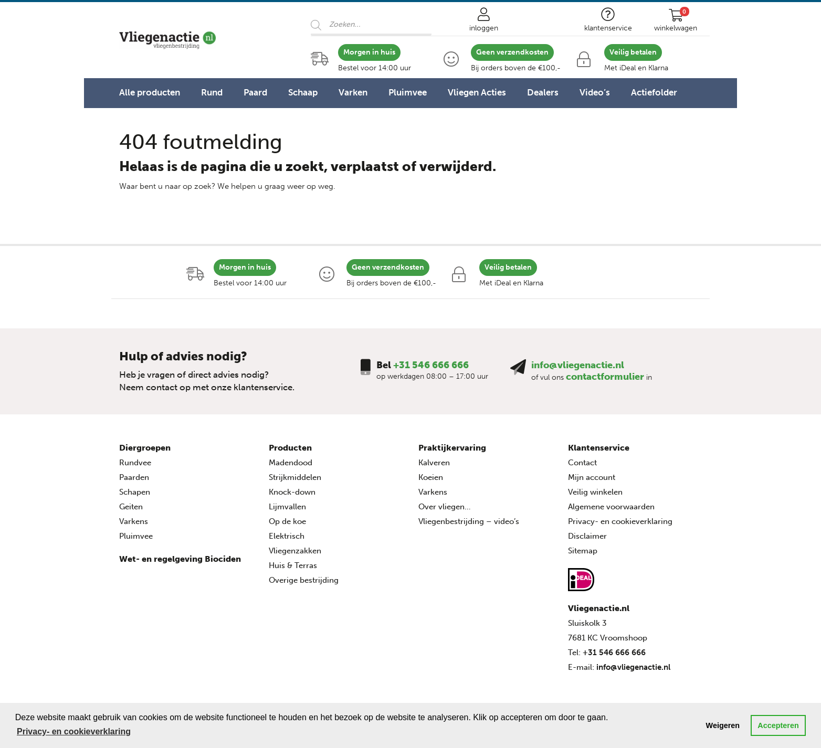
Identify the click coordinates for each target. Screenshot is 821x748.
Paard (255, 92)
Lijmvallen (287, 506)
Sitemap (582, 550)
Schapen (134, 492)
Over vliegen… (444, 506)
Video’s (595, 92)
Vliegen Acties (477, 92)
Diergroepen (145, 448)
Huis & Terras (293, 565)
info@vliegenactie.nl (577, 365)
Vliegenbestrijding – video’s (468, 521)
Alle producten (149, 92)
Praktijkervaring (452, 448)
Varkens (133, 521)
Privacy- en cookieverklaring (620, 521)
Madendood (290, 462)
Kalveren (434, 462)
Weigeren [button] (723, 725)
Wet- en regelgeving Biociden (180, 559)
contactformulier (605, 376)
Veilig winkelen (595, 492)
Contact (582, 462)
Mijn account (591, 477)
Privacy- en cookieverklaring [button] (74, 731)
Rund (212, 92)
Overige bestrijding (304, 580)
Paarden (134, 477)
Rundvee (135, 462)
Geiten (131, 506)
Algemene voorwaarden (611, 506)
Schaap (303, 92)
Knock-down (292, 492)
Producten (290, 448)
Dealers (543, 92)
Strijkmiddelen (295, 477)
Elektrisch (286, 536)
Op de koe (287, 521)
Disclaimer (587, 536)
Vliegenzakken (295, 550)
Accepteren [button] (777, 725)
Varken (353, 92)
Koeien (430, 477)
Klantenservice (598, 448)
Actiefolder (654, 92)
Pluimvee (407, 92)
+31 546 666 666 (431, 365)
